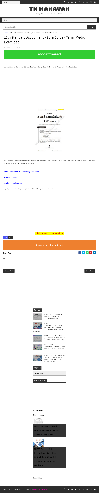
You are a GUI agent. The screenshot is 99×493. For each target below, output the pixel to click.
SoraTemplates (15, 490)
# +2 (10, 238)
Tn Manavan (49, 9)
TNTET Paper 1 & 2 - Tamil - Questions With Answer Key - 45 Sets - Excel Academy (54, 338)
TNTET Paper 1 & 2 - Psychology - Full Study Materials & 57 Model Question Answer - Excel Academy (48, 328)
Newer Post (9, 271)
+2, (20, 47)
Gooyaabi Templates (40, 490)
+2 (11, 33)
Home (6, 33)
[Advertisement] (49, 89)
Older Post (90, 271)
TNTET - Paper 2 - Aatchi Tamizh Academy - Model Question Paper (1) (53, 317)
